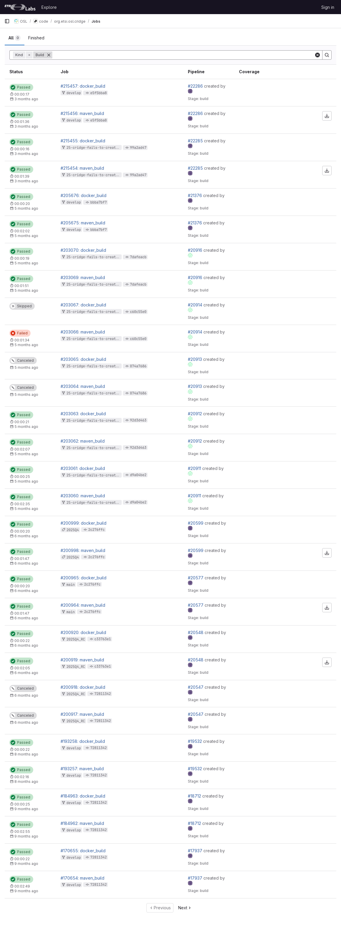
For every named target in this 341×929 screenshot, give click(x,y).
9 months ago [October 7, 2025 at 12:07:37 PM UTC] (26, 863)
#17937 (195, 850)
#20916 (195, 250)
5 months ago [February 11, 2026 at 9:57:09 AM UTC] (26, 263)
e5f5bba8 (98, 93)
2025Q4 (72, 530)
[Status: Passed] (21, 87)
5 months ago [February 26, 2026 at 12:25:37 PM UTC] (26, 208)
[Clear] (317, 55)
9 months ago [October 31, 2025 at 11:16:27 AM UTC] (26, 836)
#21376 (195, 195)
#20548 (196, 632)
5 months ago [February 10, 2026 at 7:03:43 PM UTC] (26, 426)
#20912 (195, 413)
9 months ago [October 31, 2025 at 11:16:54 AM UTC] (26, 809)
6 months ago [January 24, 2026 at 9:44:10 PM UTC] (26, 673)
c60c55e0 (138, 311)
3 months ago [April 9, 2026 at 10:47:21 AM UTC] (26, 126)
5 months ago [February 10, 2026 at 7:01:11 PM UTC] (26, 481)
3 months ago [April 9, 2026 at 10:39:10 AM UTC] (26, 181)
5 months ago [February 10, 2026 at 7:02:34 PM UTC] (26, 367)
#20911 (195, 468)
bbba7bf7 (98, 202)
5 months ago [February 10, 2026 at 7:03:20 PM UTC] (26, 454)
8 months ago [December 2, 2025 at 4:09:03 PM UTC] (26, 781)
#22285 (196, 140)
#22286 (196, 86)
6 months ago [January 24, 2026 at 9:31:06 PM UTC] (26, 695)
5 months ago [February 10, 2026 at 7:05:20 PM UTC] (26, 345)
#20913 (195, 359)
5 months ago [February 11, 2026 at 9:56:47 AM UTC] (26, 290)
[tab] (14, 38)
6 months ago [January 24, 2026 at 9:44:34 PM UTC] (26, 645)
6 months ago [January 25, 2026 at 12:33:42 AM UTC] (26, 590)
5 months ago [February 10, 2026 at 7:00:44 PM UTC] (26, 508)
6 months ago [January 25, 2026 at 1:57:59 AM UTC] (26, 563)
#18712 (195, 795)
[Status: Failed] (20, 333)
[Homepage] (20, 7)
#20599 (196, 523)
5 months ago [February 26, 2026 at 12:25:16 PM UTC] (26, 235)
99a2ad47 (138, 147)
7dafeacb (138, 257)
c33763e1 (102, 639)
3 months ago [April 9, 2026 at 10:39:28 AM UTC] (26, 153)
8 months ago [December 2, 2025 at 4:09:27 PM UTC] (26, 754)
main (70, 584)
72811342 (102, 693)
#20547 (196, 687)
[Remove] (48, 55)
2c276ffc (96, 529)
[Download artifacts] (327, 116)
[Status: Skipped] (22, 306)
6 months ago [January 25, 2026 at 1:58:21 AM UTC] (26, 536)
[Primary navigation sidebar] (7, 21)
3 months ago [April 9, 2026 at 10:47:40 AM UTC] (26, 99)
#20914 (195, 304)
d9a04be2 (138, 475)
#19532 (195, 741)
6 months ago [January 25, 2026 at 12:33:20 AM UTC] (26, 618)
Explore (49, 7)
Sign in (327, 7)
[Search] (327, 55)
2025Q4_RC (75, 639)
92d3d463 (138, 420)
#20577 (196, 577)
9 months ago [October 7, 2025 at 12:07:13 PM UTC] (26, 891)
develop (73, 93)
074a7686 (138, 366)
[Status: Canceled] (23, 360)
